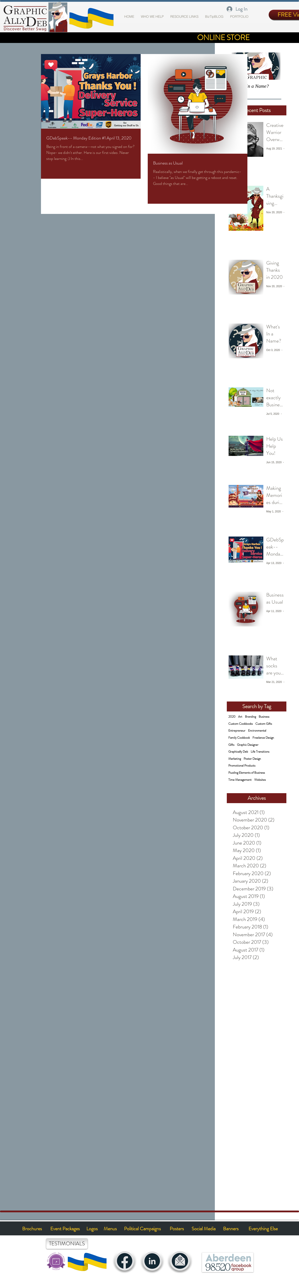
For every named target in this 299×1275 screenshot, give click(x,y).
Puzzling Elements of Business (246, 773)
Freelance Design (263, 738)
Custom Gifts (263, 724)
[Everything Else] (263, 1229)
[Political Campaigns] (142, 1229)
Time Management (240, 780)
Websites (260, 780)
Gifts (231, 745)
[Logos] (92, 1228)
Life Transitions (260, 752)
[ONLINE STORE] (223, 37)
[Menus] (110, 1228)
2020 (231, 717)
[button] (239, 17)
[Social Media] (203, 1229)
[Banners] (230, 1229)
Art (240, 717)
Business (264, 717)
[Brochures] (32, 1228)
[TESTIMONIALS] (66, 1243)
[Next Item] (273, 66)
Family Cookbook (239, 738)
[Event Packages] (65, 1228)
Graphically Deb (238, 752)
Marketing (234, 759)
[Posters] (176, 1229)
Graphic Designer (247, 745)
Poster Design (252, 759)
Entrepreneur (236, 731)
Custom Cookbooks (240, 724)
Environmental (257, 731)
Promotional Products (241, 765)
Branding (250, 717)
